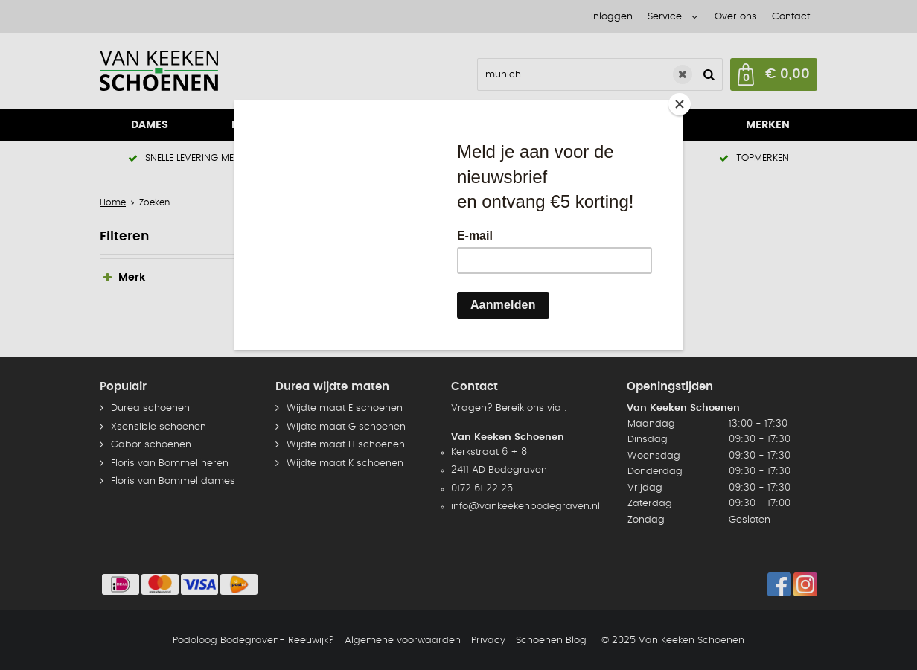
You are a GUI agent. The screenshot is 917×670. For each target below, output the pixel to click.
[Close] (679, 104)
